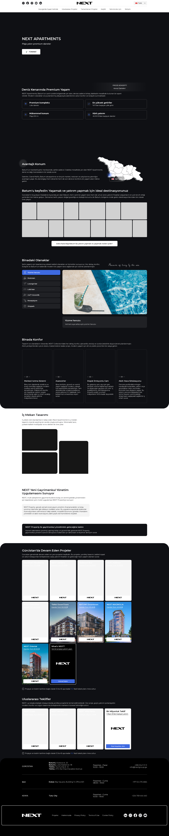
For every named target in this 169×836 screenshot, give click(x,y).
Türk (140, 3)
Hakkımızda (66, 815)
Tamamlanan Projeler (89, 9)
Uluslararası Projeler (69, 9)
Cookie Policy (107, 815)
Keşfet (103, 9)
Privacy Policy (79, 815)
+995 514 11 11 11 (141, 765)
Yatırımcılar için (115, 9)
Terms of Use (94, 815)
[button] (63, 664)
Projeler (55, 815)
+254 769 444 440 (139, 796)
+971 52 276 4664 (140, 782)
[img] (35, 580)
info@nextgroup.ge (138, 767)
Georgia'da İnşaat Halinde (48, 9)
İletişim (128, 9)
